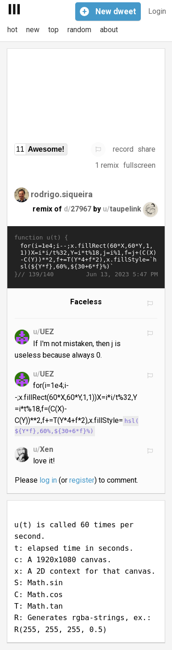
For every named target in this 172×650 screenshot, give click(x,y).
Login (157, 11)
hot (12, 29)
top (53, 29)
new (32, 29)
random (79, 29)
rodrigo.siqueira (62, 194)
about (109, 29)
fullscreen (139, 165)
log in (48, 480)
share (146, 149)
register (81, 480)
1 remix (107, 165)
